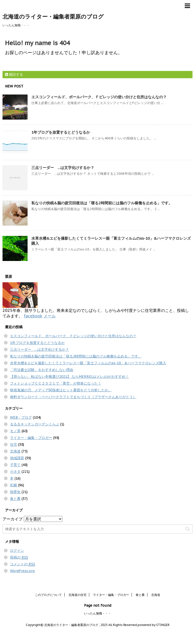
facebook (33, 315)
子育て (15, 465)
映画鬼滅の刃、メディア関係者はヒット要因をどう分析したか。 (61, 390)
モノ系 (15, 431)
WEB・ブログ (21, 417)
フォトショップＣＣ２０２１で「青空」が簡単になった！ (55, 383)
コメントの (22, 564)
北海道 (15, 451)
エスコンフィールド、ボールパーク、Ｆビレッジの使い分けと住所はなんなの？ (99, 97)
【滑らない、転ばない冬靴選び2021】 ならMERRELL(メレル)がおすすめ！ (69, 376)
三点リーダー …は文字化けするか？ (62, 167)
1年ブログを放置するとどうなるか (60, 132)
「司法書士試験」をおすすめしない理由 (41, 370)
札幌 (13, 485)
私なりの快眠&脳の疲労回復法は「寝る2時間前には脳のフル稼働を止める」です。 (101, 203)
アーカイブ (13, 518)
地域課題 (17, 458)
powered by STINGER (153, 625)
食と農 (15, 498)
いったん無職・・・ (97, 613)
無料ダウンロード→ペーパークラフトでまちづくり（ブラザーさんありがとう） (73, 397)
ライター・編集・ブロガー (31, 437)
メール (50, 315)
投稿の (19, 557)
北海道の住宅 (77, 595)
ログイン (17, 550)
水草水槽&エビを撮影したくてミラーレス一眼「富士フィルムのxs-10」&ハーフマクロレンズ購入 (88, 363)
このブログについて (48, 595)
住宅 (13, 444)
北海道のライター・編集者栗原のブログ (53, 16)
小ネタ (15, 471)
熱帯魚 (15, 492)
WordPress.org (22, 571)
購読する (14, 74)
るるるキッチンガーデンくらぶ (34, 424)
